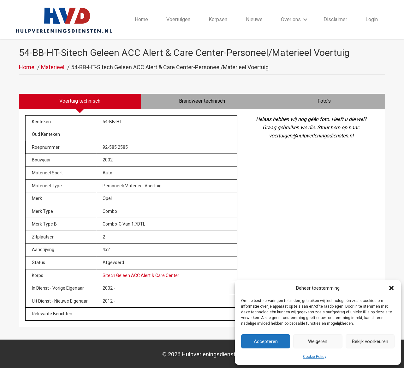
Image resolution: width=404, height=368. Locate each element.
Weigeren (317, 341)
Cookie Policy (314, 356)
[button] (391, 288)
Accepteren (266, 341)
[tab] (80, 101)
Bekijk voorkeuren (370, 341)
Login (371, 19)
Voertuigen (178, 19)
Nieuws (254, 19)
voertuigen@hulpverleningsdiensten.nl (311, 136)
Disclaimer (335, 19)
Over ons (291, 19)
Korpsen (218, 19)
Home (141, 19)
